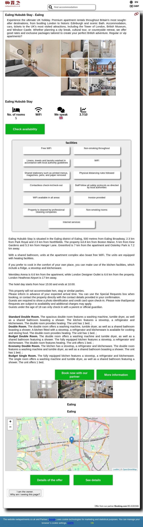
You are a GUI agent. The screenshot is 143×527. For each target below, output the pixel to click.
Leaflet (116, 469)
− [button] (10, 427)
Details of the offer (49, 480)
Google (52, 519)
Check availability (25, 129)
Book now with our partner (75, 375)
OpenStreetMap (130, 469)
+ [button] (10, 422)
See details (93, 480)
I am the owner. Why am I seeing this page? (25, 493)
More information (116, 374)
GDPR (70, 523)
